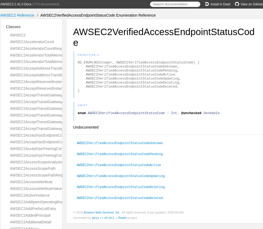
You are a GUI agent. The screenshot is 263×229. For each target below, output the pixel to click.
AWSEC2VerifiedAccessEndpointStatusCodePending (122, 161)
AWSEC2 (17, 35)
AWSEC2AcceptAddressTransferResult (42, 75)
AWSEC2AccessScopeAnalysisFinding (42, 162)
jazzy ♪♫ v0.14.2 (103, 223)
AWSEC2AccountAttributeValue (36, 188)
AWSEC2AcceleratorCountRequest (39, 48)
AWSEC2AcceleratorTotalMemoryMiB (41, 55)
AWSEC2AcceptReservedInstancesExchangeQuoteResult (58, 88)
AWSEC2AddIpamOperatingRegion (39, 202)
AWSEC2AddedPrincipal (30, 215)
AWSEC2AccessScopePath (33, 168)
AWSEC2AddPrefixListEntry (33, 209)
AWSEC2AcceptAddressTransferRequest (44, 68)
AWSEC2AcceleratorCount (32, 42)
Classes (13, 26)
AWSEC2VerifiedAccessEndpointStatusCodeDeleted (122, 203)
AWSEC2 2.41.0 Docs (16, 4)
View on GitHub (249, 4)
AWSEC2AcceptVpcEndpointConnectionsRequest (51, 135)
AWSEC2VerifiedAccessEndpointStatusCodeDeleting (123, 193)
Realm (122, 223)
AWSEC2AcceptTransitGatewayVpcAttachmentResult (54, 128)
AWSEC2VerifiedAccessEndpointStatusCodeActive (121, 171)
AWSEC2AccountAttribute (31, 182)
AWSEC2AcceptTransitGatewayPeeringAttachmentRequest (59, 108)
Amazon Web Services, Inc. (102, 218)
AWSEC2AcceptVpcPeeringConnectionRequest (49, 149)
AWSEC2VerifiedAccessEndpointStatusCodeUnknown (122, 150)
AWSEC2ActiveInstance (30, 195)
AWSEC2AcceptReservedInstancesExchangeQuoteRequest (59, 82)
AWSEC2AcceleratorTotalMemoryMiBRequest (48, 61)
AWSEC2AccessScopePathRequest (39, 175)
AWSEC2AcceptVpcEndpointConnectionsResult (49, 142)
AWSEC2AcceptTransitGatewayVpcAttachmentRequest (56, 122)
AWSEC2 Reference (17, 15)
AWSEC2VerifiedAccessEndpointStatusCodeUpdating (123, 182)
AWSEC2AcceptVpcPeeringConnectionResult (47, 155)
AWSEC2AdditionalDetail (30, 222)
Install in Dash (218, 4)
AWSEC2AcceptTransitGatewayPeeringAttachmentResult (57, 115)
